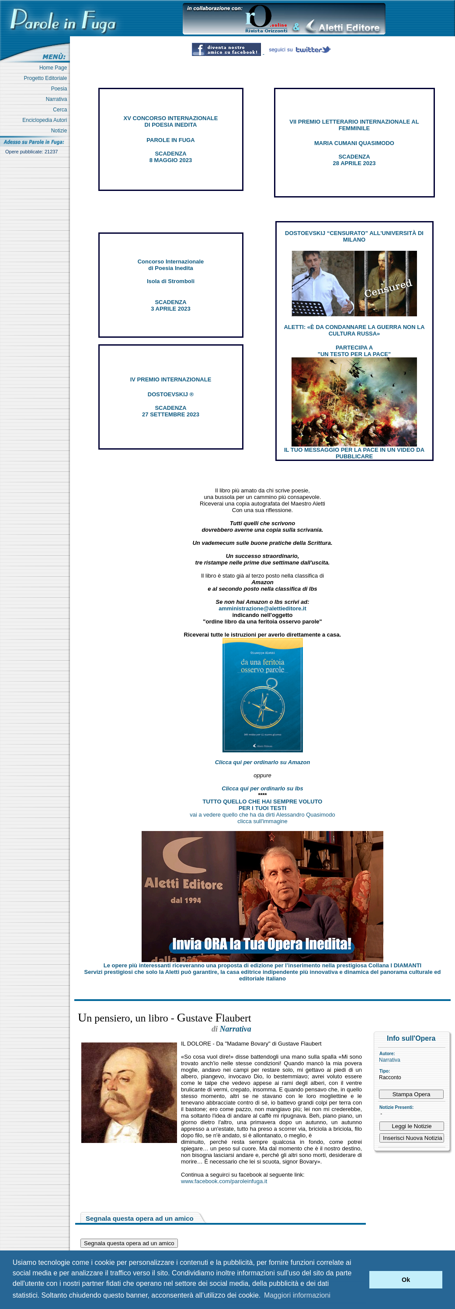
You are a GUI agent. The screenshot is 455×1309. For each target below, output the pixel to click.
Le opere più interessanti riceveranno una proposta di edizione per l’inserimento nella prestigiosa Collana (262, 965)
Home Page (54, 68)
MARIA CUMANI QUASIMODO (354, 143)
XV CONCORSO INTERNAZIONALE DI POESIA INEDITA (171, 121)
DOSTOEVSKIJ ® (171, 394)
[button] (360, 1279)
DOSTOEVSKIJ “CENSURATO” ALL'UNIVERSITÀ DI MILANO (354, 236)
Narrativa (58, 99)
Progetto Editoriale (47, 78)
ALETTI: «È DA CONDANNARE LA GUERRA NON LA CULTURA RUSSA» (354, 330)
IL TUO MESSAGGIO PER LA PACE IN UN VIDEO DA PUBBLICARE (354, 453)
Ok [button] (406, 1279)
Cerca (61, 110)
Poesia (60, 89)
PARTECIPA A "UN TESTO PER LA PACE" (354, 350)
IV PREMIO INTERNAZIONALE (171, 379)
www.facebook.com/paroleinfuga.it (224, 1181)
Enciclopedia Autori (46, 120)
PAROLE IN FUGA (170, 140)
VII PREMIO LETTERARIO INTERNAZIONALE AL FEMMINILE (354, 125)
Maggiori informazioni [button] (297, 1295)
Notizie (60, 131)
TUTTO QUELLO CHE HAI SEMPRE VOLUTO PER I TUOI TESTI (263, 804)
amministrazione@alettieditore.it (262, 608)
